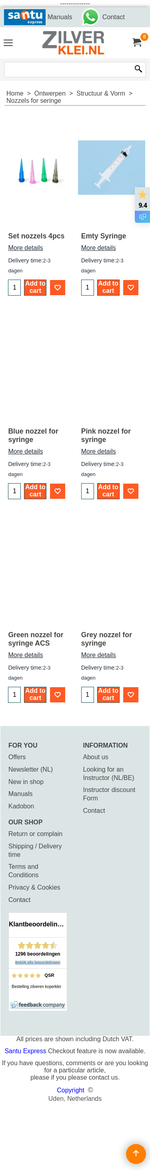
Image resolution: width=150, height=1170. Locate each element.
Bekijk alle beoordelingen (37, 962)
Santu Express (26, 1051)
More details (25, 247)
